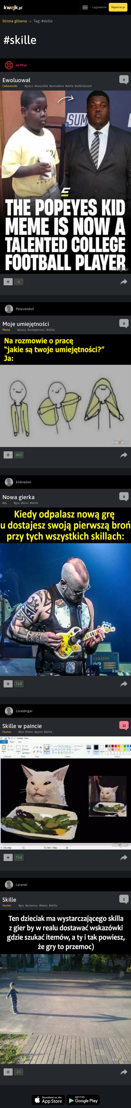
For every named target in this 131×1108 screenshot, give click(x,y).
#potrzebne (56, 86)
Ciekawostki (9, 86)
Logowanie (99, 7)
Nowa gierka (18, 497)
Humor (6, 732)
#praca (21, 329)
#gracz (29, 86)
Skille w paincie (22, 726)
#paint (38, 732)
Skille (9, 899)
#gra (17, 503)
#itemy (43, 905)
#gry (21, 905)
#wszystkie (41, 86)
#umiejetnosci (36, 329)
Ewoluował (16, 80)
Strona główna (14, 21)
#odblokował (83, 86)
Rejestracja (118, 7)
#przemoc (31, 905)
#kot (21, 732)
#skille (69, 86)
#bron (24, 503)
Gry (4, 503)
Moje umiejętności (25, 324)
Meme (6, 329)
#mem (29, 732)
